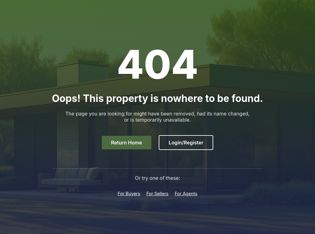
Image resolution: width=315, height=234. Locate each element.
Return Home (126, 142)
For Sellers (157, 193)
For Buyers (129, 193)
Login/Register (186, 142)
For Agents (186, 193)
